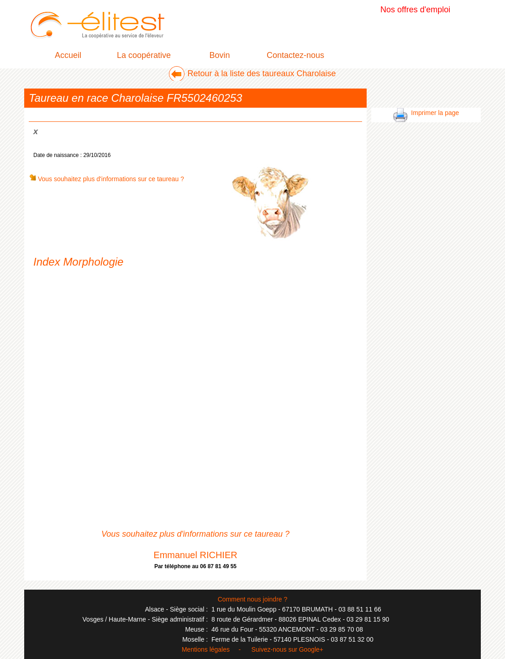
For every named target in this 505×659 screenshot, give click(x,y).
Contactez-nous (295, 55)
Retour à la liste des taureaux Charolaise (261, 73)
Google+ (311, 649)
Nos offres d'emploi (415, 9)
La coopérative (144, 55)
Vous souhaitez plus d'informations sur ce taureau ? (106, 179)
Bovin (219, 55)
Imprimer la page (426, 112)
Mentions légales (206, 649)
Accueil (68, 55)
